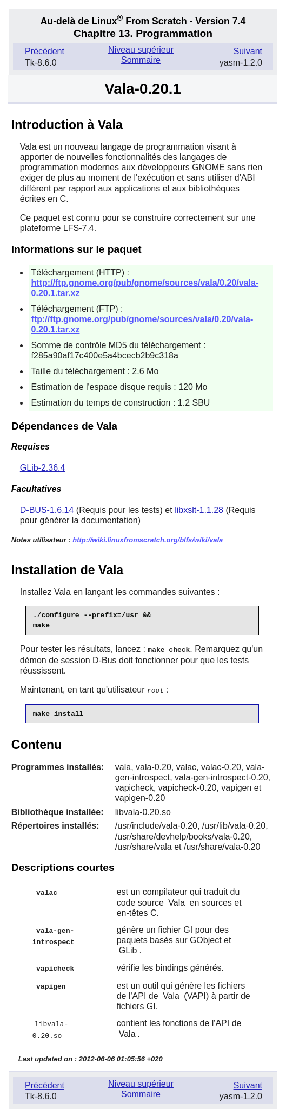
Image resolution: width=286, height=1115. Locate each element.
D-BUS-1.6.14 (47, 510)
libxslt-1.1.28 (199, 510)
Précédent (44, 51)
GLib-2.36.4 (42, 467)
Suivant (248, 51)
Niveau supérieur (141, 49)
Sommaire (141, 60)
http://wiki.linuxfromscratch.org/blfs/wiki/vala (147, 540)
